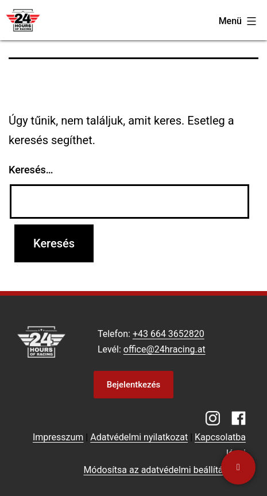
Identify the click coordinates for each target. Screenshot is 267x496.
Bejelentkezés (133, 384)
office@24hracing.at (164, 349)
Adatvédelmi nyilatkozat (139, 437)
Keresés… (31, 170)
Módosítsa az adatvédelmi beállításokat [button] (164, 469)
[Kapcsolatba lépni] (238, 467)
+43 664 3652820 (168, 333)
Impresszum (58, 437)
